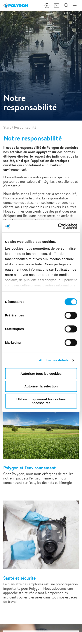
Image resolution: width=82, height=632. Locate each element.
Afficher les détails (53, 360)
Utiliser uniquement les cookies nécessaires (41, 401)
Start (7, 127)
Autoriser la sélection (41, 386)
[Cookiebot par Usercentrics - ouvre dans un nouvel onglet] (58, 226)
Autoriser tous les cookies (41, 373)
